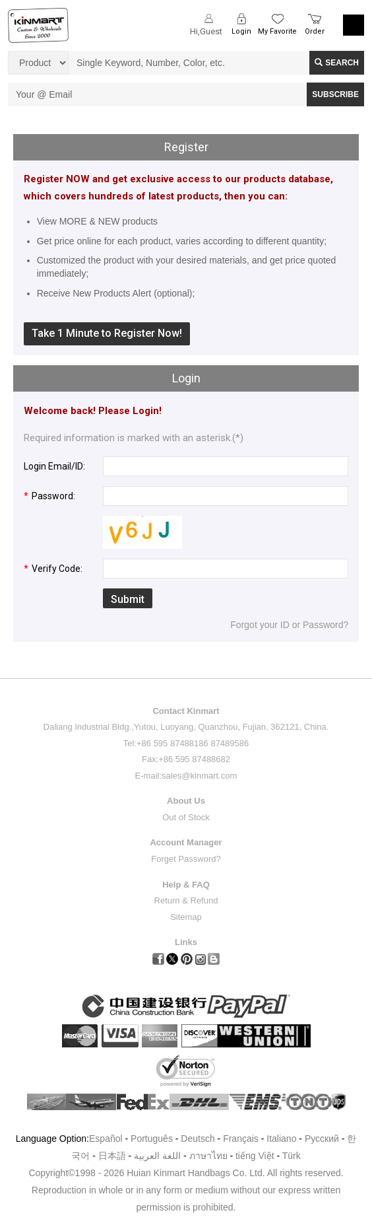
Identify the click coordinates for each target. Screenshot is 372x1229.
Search (336, 63)
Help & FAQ (186, 885)
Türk (291, 1155)
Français (241, 1138)
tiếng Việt (254, 1155)
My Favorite (277, 31)
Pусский (322, 1138)
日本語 (112, 1155)
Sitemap (186, 917)
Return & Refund (186, 900)
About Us (186, 801)
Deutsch (197, 1138)
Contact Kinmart (185, 711)
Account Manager (186, 842)
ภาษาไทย (208, 1155)
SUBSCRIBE (335, 94)
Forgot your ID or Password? (289, 624)
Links (186, 942)
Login (241, 31)
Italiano (281, 1138)
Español (106, 1138)
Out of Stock (186, 817)
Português (152, 1138)
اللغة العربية (158, 1155)
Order (315, 31)
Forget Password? (186, 859)
